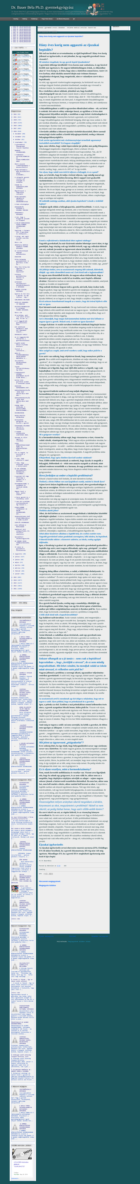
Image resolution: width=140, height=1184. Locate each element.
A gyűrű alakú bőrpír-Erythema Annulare (21, 345)
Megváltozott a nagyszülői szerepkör (20, 192)
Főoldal (72, 936)
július (18, 557)
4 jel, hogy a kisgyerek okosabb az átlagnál (22, 219)
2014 (15, 580)
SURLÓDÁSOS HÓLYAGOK (22, 300)
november (18, 136)
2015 (15, 577)
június (18, 559)
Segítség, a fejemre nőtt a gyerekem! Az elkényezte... (22, 232)
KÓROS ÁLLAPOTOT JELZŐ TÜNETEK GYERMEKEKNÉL (25, 709)
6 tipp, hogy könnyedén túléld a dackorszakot (22, 464)
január (18, 574)
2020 (15, 120)
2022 (15, 114)
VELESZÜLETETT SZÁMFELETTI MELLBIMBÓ (24, 965)
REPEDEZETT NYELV (21, 334)
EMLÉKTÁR (18, 257)
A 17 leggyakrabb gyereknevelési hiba (21, 323)
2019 (15, 123)
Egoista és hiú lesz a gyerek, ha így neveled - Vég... (22, 295)
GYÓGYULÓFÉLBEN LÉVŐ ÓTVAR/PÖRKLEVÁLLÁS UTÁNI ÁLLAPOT (22, 518)
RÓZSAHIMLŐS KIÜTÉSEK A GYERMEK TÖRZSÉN (21, 208)
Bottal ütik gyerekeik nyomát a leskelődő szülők (22, 382)
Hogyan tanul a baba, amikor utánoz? (20, 493)
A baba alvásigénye (22, 204)
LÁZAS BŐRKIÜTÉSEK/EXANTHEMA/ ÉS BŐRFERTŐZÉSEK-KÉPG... (22, 447)
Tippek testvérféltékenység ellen (22, 368)
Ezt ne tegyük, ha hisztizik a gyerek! (21, 454)
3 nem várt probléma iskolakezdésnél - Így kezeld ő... (22, 503)
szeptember (19, 142)
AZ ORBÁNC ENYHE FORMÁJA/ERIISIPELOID (22, 543)
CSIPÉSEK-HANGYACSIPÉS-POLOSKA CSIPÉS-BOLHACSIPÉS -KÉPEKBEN (25, 693)
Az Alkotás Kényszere (63, 19)
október (18, 139)
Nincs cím (18, 242)
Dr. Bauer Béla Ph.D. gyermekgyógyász (42, 7)
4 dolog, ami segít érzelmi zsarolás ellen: (22, 238)
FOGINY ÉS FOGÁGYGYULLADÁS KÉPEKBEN (21, 186)
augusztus (19, 554)
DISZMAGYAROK (19, 413)
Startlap (15, 19)
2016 (15, 131)
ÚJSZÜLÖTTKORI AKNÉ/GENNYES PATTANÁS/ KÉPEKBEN (26, 1007)
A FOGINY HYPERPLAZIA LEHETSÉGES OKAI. (22, 433)
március (18, 568)
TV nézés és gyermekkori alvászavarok (20, 549)
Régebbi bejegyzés (100, 936)
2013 (15, 583)
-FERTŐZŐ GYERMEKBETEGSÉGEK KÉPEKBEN (26, 727)
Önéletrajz (34, 19)
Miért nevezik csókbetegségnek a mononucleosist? (22, 165)
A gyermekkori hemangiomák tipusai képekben (22, 146)
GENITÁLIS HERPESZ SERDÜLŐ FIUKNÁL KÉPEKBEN (21, 246)
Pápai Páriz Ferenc (47, 19)
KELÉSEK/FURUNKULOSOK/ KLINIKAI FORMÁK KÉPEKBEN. (22, 308)
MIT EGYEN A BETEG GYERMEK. (21, 828)
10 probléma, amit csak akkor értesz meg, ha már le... (22, 317)
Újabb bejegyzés (46, 936)
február (18, 571)
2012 (15, 586)
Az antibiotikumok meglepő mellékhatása (21, 252)
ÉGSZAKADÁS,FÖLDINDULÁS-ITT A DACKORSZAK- (22, 427)
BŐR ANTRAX (23, 860)
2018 (15, 125)
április (18, 565)
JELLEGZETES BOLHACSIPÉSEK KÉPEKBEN (20, 362)
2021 (15, 117)
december (18, 134)
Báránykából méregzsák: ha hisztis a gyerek (22, 421)
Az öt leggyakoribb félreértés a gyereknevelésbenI (22, 339)
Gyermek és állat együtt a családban (21, 439)
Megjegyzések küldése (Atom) (79, 941)
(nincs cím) (23, 886)
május (17, 562)
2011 (15, 589)
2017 (15, 128)
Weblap (24, 19)
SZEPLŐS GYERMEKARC (22, 522)
